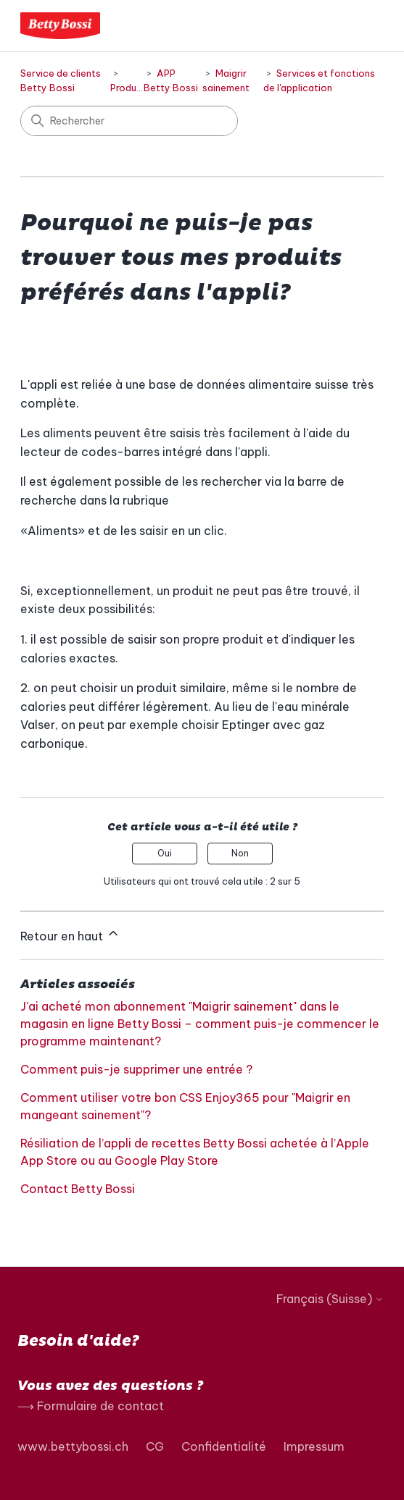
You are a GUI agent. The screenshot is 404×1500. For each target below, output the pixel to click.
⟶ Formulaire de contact (90, 1406)
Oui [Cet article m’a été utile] (164, 853)
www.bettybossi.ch (72, 1446)
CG (155, 1446)
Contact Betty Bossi (77, 1188)
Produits (129, 87)
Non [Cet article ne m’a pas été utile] (240, 853)
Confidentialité (223, 1446)
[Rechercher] (129, 120)
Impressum (314, 1446)
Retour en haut (70, 934)
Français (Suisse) (330, 1298)
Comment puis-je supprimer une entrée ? (136, 1069)
